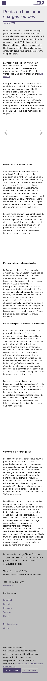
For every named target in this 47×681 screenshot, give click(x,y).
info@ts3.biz (8, 585)
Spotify (6, 616)
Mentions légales (10, 624)
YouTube (7, 612)
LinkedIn (7, 604)
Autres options (12, 670)
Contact (7, 628)
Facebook (7, 600)
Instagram (7, 608)
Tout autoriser (30, 670)
